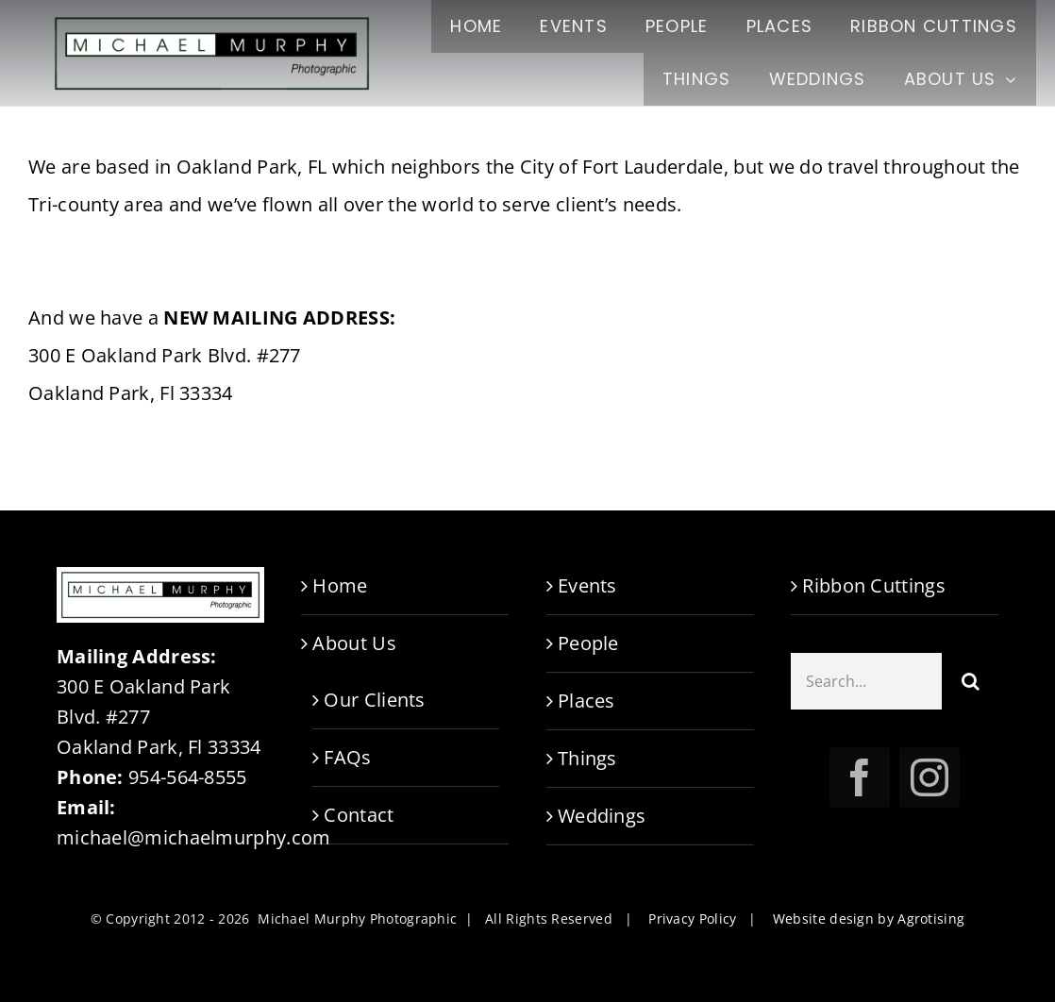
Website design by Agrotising (868, 918)
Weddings (601, 815)
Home (339, 585)
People (588, 643)
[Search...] (866, 681)
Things (587, 758)
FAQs (347, 757)
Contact (359, 814)
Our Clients (374, 699)
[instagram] (929, 777)
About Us (353, 643)
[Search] (970, 681)
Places (586, 700)
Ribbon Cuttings (874, 585)
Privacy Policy (692, 918)
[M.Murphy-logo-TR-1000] (212, 18)
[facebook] (859, 777)
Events (587, 585)
